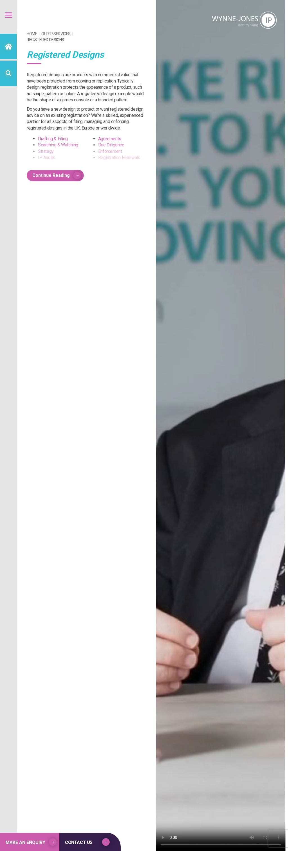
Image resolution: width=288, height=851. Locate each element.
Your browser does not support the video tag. (220, 425)
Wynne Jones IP (244, 20)
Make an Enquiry (25, 842)
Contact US (79, 842)
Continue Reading (51, 175)
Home (32, 34)
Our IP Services (56, 34)
